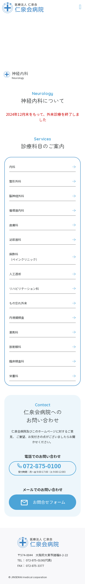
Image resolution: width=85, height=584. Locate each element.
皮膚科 (13, 225)
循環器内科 (16, 210)
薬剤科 (13, 332)
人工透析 (15, 274)
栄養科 (13, 376)
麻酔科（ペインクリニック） (24, 256)
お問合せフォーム (43, 502)
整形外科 (15, 181)
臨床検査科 (16, 361)
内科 (12, 167)
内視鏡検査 (16, 317)
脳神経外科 (16, 196)
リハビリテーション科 (24, 288)
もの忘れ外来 (18, 303)
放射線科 (15, 347)
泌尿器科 (15, 239)
